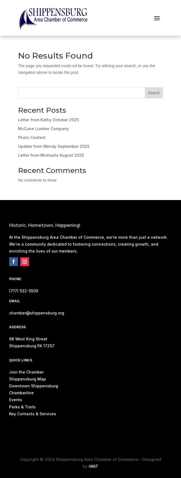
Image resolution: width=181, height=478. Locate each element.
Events (15, 399)
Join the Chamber (26, 372)
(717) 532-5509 (23, 290)
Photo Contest (32, 137)
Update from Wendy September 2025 (53, 146)
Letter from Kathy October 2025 (48, 119)
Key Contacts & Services (32, 413)
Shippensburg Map (28, 379)
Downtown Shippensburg (33, 386)
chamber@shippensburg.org (36, 313)
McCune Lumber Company (43, 128)
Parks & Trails (22, 407)
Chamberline (21, 392)
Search (154, 93)
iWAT (93, 466)
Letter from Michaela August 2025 (51, 155)
